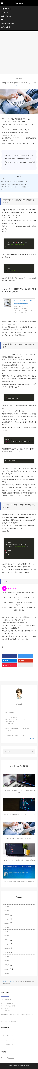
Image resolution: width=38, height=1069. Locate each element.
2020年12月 (7, 944)
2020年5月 (7, 973)
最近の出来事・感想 (7, 23)
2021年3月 (7, 931)
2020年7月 (7, 965)
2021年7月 (7, 915)
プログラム (5, 12)
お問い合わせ (5, 27)
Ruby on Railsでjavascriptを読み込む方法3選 (19, 838)
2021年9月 (7, 906)
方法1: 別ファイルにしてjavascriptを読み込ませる (14, 181)
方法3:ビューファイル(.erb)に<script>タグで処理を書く (15, 187)
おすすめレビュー (7, 16)
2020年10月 (7, 952)
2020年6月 (7, 969)
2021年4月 (7, 927)
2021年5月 (7, 923)
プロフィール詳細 (29, 738)
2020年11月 (7, 948)
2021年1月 (7, 940)
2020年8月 (7, 960)
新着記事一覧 (10, 1044)
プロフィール (6, 9)
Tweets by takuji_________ (7, 1058)
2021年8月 (7, 910)
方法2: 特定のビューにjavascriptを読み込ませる (13, 184)
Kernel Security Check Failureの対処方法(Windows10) (19, 881)
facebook (6, 656)
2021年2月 (7, 935)
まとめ (3, 189)
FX (2, 20)
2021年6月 (7, 919)
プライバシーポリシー (12, 1040)
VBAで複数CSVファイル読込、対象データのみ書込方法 (19, 860)
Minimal (15, 1065)
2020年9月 (7, 956)
